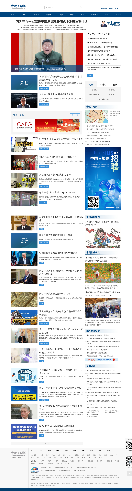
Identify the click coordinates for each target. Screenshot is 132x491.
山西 (59, 455)
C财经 (48, 15)
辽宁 (64, 455)
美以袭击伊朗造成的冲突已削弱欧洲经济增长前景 (101, 370)
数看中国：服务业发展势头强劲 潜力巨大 (98, 379)
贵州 (72, 457)
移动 (111, 8)
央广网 (117, 461)
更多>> (47, 443)
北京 (42, 455)
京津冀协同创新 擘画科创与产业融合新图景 (115, 114)
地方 (107, 15)
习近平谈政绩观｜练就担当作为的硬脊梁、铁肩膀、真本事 (37, 27)
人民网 (42, 461)
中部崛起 (112, 90)
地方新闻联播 (93, 331)
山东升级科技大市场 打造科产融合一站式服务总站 (101, 407)
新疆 (95, 457)
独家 (100, 450)
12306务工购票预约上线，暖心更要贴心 (98, 141)
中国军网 (40, 463)
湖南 (38, 457)
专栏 (72, 15)
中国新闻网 (49, 463)
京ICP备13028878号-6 (79, 470)
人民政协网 (59, 463)
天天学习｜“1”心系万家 (98, 34)
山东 (111, 455)
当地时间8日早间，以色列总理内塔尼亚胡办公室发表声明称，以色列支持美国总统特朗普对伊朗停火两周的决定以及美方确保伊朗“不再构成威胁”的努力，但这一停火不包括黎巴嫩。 (60, 279)
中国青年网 (80, 461)
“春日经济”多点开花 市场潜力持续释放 (99, 43)
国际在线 (64, 461)
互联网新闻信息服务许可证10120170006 (63, 467)
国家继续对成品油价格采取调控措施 (57, 425)
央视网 (72, 461)
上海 (83, 455)
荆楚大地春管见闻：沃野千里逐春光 (97, 353)
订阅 (116, 8)
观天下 (93, 15)
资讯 (35, 15)
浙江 (94, 455)
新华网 (49, 461)
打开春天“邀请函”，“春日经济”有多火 (99, 51)
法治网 (67, 463)
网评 (95, 106)
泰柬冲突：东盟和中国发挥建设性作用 (98, 144)
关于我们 (14, 458)
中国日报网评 (94, 94)
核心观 (94, 90)
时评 (23, 15)
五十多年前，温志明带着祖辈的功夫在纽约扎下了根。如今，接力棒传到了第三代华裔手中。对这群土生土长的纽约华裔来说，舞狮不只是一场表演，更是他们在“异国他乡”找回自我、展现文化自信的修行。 (61, 394)
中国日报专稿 (44, 88)
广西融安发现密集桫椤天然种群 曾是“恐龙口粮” (100, 356)
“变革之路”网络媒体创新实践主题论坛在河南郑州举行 (102, 338)
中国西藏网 (108, 461)
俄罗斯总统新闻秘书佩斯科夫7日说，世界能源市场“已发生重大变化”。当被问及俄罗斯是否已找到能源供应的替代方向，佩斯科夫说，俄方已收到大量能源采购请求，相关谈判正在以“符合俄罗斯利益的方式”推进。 (61, 414)
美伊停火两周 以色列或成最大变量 (56, 94)
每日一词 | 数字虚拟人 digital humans (57, 192)
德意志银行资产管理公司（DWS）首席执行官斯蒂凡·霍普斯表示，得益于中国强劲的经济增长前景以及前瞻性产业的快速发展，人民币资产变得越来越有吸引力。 (61, 338)
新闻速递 (90, 366)
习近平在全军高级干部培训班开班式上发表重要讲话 (52, 21)
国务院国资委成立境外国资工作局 (55, 235)
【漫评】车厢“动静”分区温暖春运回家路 (98, 132)
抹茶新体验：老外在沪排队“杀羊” (55, 174)
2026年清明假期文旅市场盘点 (97, 38)
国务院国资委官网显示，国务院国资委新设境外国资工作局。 (56, 239)
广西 (49, 457)
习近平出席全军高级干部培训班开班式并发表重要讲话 (40, 68)
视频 (61, 15)
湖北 (32, 457)
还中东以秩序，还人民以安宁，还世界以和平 (100, 126)
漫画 (82, 15)
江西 (105, 455)
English (104, 8)
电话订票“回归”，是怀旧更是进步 (96, 138)
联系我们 (20, 458)
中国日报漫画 (93, 217)
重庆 (60, 457)
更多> (90, 75)
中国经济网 (89, 461)
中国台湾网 (99, 461)
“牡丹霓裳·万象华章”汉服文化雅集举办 (58, 156)
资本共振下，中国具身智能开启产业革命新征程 (100, 129)
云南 (78, 457)
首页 (12, 15)
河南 (117, 455)
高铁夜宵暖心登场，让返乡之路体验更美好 (99, 135)
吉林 (70, 455)
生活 (66, 450)
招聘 (108, 450)
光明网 (33, 463)
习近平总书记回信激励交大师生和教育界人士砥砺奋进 (70, 29)
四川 (66, 457)
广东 (43, 457)
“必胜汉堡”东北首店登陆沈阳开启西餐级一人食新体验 (102, 401)
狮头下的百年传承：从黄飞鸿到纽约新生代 (60, 388)
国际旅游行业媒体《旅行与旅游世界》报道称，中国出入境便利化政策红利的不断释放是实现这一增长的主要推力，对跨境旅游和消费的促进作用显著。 (102, 323)
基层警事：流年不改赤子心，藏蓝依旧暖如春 (102, 55)
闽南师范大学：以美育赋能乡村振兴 (97, 350)
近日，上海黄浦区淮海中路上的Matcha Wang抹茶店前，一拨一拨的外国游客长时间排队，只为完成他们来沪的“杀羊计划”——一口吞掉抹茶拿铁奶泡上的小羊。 (61, 181)
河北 (53, 455)
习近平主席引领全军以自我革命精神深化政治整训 (69, 27)
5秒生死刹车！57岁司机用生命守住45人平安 (61, 139)
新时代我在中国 (103, 99)
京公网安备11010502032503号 (48, 470)
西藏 (83, 457)
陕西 (89, 457)
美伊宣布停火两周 (92, 404)
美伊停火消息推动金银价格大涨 (54, 293)
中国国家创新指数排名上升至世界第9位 (98, 335)
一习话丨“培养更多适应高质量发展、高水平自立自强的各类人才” (36, 29)
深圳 (100, 457)
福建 (100, 455)
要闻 (41, 229)
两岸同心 (112, 94)
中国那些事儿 (93, 252)
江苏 (88, 455)
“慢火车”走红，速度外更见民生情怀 (98, 63)
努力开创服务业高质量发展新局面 (34, 25)
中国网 (56, 461)
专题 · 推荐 (18, 115)
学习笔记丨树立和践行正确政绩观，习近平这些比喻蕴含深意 (62, 25)
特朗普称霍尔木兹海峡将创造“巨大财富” (58, 253)
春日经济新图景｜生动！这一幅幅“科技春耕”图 (102, 47)
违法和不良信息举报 (46, 467)
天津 (47, 455)
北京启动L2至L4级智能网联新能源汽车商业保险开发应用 (103, 346)
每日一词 (43, 202)
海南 (55, 457)
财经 (57, 450)
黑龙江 (77, 455)
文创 (117, 15)
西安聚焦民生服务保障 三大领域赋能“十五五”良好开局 (102, 392)
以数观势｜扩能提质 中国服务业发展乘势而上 (102, 59)
